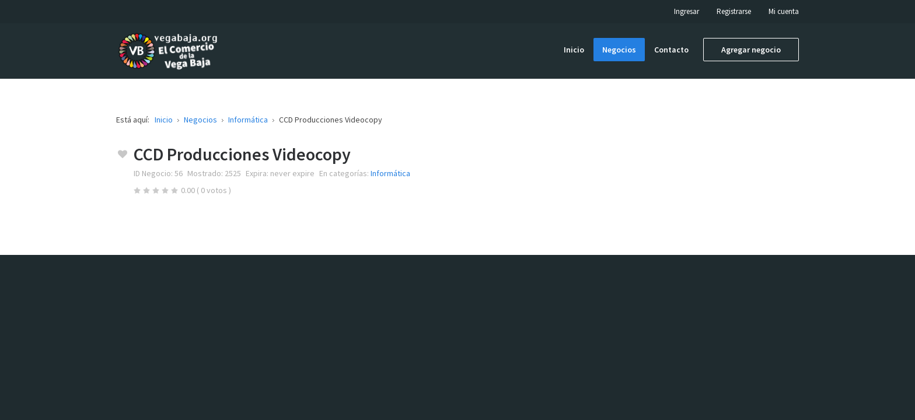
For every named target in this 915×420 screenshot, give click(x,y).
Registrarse (734, 11)
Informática (390, 173)
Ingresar (686, 11)
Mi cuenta (784, 11)
